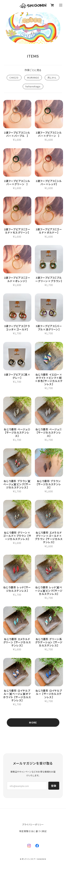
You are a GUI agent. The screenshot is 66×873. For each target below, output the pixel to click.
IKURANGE (33, 77)
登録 (53, 785)
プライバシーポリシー (33, 824)
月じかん (52, 77)
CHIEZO (14, 77)
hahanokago (33, 86)
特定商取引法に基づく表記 (33, 831)
